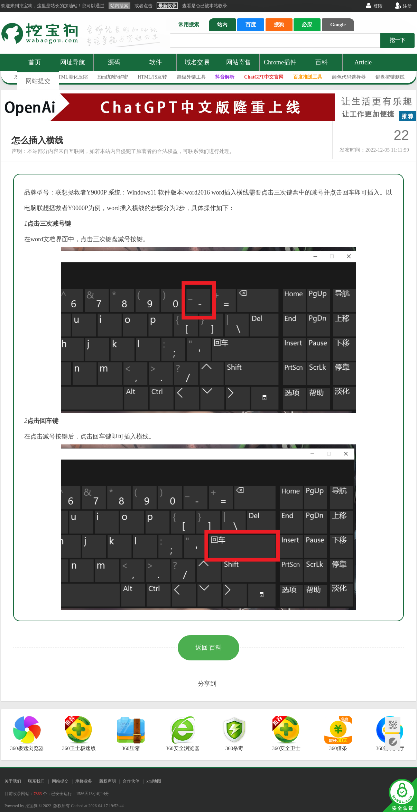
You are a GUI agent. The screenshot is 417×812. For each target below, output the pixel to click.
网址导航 (72, 62)
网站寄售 (238, 62)
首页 (34, 62)
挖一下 (397, 40)
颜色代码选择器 (349, 77)
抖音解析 (224, 77)
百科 (321, 62)
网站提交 (38, 81)
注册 (407, 6)
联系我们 (36, 781)
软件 (155, 62)
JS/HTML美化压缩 (68, 77)
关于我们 (12, 781)
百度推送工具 (307, 77)
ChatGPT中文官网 (264, 77)
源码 (114, 62)
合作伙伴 (131, 781)
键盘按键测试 (390, 77)
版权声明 (107, 781)
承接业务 (83, 781)
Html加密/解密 (113, 77)
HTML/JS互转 (152, 77)
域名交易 (197, 62)
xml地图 (153, 781)
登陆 (377, 6)
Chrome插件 (280, 62)
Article (363, 62)
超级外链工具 (191, 77)
